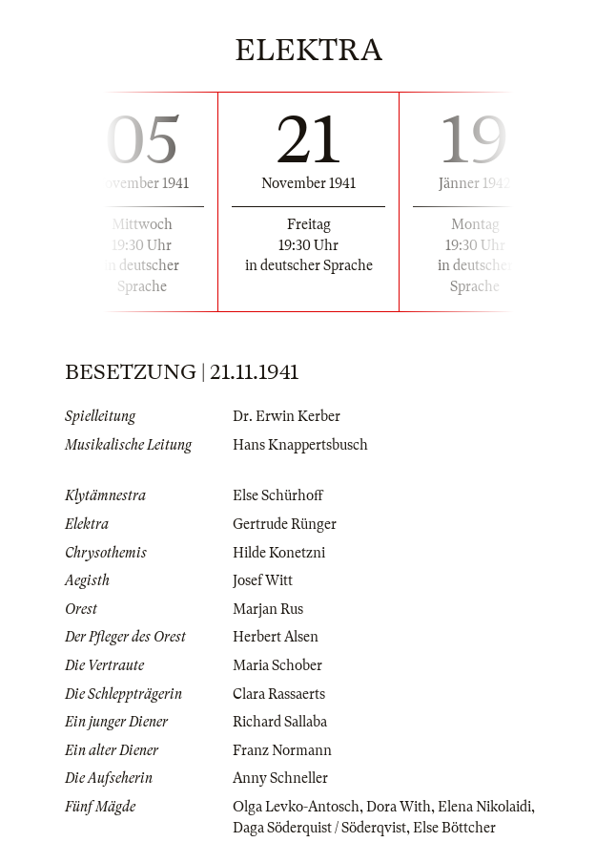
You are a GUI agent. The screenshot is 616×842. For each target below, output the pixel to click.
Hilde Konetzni (279, 552)
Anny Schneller (280, 778)
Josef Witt (263, 580)
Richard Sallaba (280, 721)
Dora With (398, 806)
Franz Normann (282, 750)
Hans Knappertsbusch (300, 445)
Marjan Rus (268, 609)
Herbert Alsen (275, 636)
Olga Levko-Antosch (296, 806)
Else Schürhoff (278, 495)
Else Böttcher (454, 827)
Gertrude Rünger (285, 524)
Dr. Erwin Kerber (286, 416)
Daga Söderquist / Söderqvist (319, 827)
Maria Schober (277, 665)
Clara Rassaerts (279, 694)
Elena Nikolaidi (484, 806)
